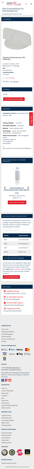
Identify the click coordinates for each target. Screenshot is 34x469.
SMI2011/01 (22, 252)
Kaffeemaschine (6, 443)
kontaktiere (17, 269)
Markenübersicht (6, 418)
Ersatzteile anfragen (7, 420)
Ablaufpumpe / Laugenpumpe (12, 133)
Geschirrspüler (21, 131)
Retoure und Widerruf (8, 339)
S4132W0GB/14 (23, 248)
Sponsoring (4, 393)
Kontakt (3, 341)
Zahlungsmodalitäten (7, 332)
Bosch (7, 64)
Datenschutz (5, 403)
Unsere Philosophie (7, 391)
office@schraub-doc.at (13, 367)
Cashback (4, 395)
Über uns (4, 388)
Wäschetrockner (6, 435)
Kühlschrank (5, 440)
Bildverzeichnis (6, 408)
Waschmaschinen (6, 433)
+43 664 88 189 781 (14, 370)
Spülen (14, 131)
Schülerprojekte (6, 425)
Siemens (12, 64)
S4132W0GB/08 (23, 239)
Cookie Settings (6, 336)
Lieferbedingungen (7, 334)
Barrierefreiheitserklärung (9, 405)
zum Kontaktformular (11, 277)
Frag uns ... (30, 119)
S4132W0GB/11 (23, 244)
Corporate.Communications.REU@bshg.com (19, 148)
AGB (2, 398)
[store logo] (13, 3)
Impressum (5, 400)
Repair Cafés (5, 423)
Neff (17, 64)
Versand (15, 81)
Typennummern (6, 415)
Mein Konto (5, 329)
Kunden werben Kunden (8, 463)
